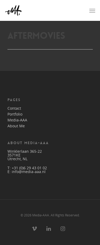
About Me (16, 126)
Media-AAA (17, 120)
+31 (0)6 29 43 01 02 (29, 167)
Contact (14, 108)
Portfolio (14, 114)
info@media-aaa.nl (29, 171)
